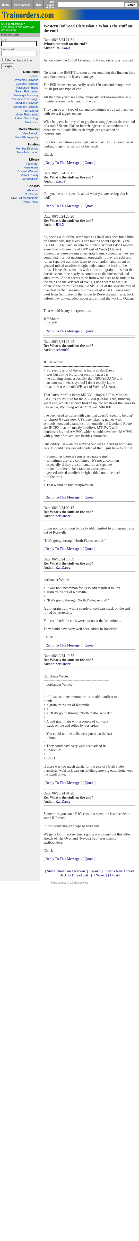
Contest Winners (28, 171)
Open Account (22, 4)
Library (34, 159)
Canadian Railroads (25, 102)
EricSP (61, 181)
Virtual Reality (29, 175)
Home (5, 4)
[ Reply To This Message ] (63, 163)
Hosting (34, 144)
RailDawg (63, 48)
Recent (33, 76)
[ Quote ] (89, 163)
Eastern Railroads (27, 83)
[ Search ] (95, 871)
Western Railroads (26, 79)
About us (32, 190)
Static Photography (26, 137)
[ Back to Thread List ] (73, 875)
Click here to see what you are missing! (17, 26)
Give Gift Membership (24, 197)
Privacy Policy (29, 201)
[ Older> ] (115, 875)
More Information (27, 152)
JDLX (60, 225)
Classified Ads (29, 179)
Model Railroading (26, 114)
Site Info (34, 186)
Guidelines (31, 122)
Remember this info (19, 60)
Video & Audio (29, 133)
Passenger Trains (27, 87)
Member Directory (27, 148)
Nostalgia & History (26, 95)
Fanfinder (32, 163)
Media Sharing (29, 129)
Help (39, 4)
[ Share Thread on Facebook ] (66, 871)
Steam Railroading (27, 91)
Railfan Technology (26, 118)
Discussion (31, 72)
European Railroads (25, 106)
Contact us (31, 194)
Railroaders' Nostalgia (24, 99)
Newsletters (31, 167)
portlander (63, 516)
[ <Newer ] (99, 875)
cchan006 (63, 350)
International (30, 110)
